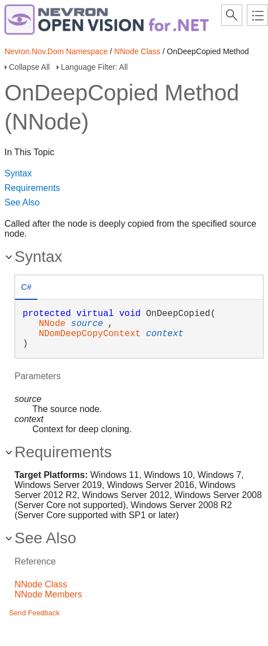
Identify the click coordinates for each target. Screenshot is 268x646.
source (87, 324)
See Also (22, 202)
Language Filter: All (94, 67)
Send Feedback (34, 613)
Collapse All (29, 67)
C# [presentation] (26, 287)
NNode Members (48, 594)
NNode (52, 324)
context (164, 334)
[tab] (26, 288)
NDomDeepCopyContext (89, 334)
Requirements (32, 188)
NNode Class (137, 51)
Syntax (18, 173)
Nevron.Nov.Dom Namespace (56, 51)
